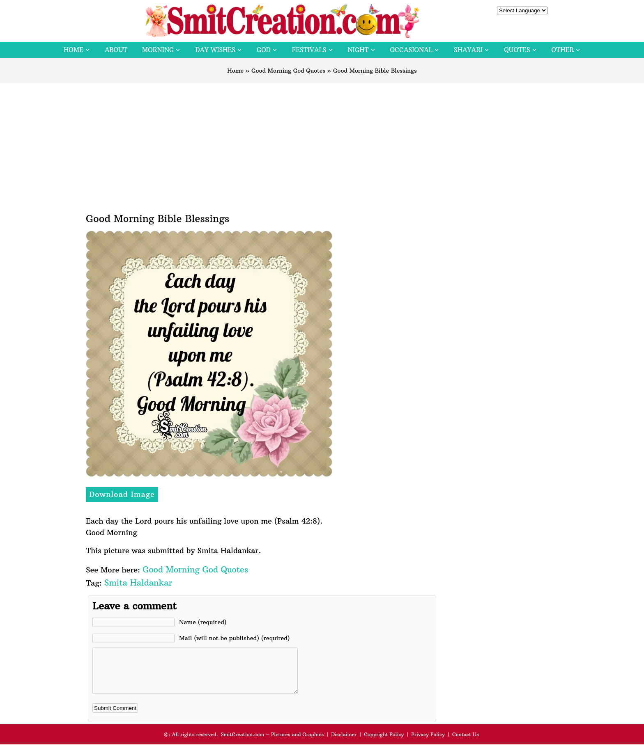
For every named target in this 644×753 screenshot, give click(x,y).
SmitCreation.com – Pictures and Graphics (272, 743)
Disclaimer (343, 743)
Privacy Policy (428, 743)
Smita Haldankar (138, 582)
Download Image (122, 494)
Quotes (517, 50)
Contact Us (465, 743)
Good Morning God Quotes (288, 70)
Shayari (468, 50)
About (116, 50)
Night (358, 50)
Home (73, 50)
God (264, 50)
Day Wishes (215, 50)
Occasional (411, 50)
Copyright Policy (384, 743)
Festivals (309, 50)
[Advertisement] (322, 144)
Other (563, 50)
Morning (158, 50)
